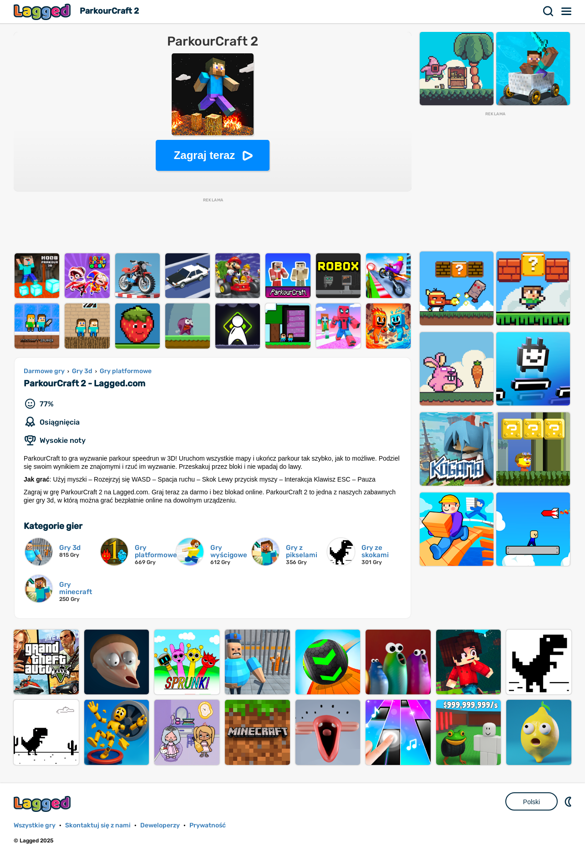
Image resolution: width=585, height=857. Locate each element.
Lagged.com (43, 804)
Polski (531, 802)
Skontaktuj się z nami (98, 825)
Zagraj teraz (204, 155)
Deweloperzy (160, 825)
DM (569, 801)
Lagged (43, 11)
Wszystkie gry (35, 825)
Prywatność (207, 825)
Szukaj (548, 11)
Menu (567, 11)
